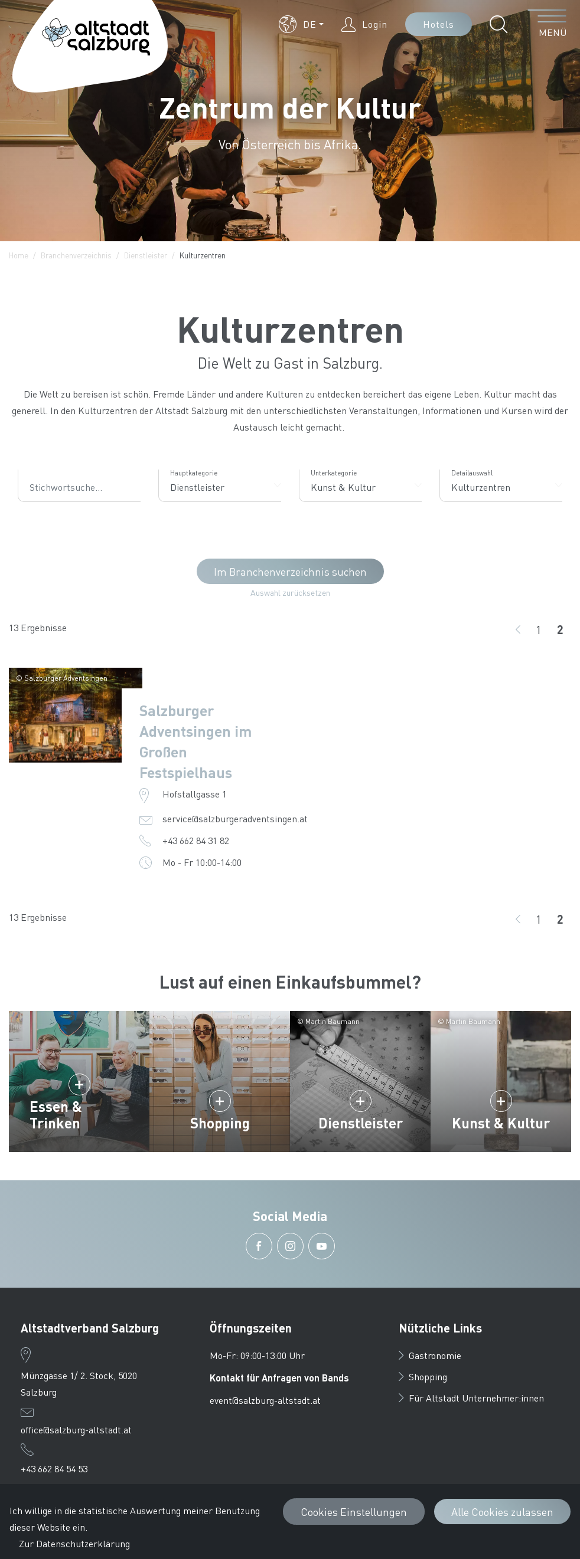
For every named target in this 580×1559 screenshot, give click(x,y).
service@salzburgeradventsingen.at (235, 818)
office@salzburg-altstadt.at (76, 1429)
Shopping (220, 1123)
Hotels (438, 24)
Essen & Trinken (56, 1114)
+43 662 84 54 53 (54, 1468)
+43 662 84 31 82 (195, 840)
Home (18, 255)
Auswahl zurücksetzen (290, 592)
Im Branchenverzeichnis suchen (290, 571)
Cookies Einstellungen (354, 1511)
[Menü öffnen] (547, 24)
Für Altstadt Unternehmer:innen (471, 1397)
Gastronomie (430, 1355)
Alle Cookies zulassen (502, 1511)
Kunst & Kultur (501, 1123)
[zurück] (518, 629)
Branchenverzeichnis (76, 255)
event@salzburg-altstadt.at (265, 1400)
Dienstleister (145, 255)
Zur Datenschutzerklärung (74, 1543)
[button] (301, 24)
